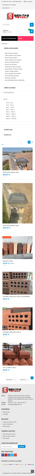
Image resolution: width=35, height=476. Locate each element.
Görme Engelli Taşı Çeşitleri (13, 73)
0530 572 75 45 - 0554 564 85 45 (11, 1)
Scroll (32, 471)
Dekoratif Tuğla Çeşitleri (12, 75)
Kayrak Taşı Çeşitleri (11, 64)
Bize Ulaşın (6, 438)
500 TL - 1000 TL (9, 111)
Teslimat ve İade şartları (10, 422)
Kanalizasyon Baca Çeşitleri (13, 66)
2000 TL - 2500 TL (9, 116)
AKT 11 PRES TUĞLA (9, 367)
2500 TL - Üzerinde (9, 118)
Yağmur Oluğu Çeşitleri (11, 71)
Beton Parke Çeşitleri (11, 57)
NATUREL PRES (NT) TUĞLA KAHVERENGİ (16, 296)
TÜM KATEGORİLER (9, 38)
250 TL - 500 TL (9, 109)
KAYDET (21, 446)
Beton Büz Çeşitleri (10, 78)
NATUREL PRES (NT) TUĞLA (12, 332)
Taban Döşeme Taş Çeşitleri (13, 55)
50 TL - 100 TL (8, 105)
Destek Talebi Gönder (9, 436)
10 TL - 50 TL (8, 102)
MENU (20, 38)
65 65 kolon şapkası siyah (11, 172)
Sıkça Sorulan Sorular (9, 434)
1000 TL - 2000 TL (9, 114)
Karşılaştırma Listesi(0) (9, 4)
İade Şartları (6, 426)
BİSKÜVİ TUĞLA (8, 261)
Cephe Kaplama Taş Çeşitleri (13, 60)
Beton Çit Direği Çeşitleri (12, 62)
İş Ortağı (5, 414)
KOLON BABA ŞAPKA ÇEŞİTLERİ (14, 80)
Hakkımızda (6, 412)
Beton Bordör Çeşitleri (11, 53)
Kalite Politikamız (8, 424)
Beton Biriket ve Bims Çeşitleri (14, 69)
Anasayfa (4, 43)
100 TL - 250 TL (9, 107)
